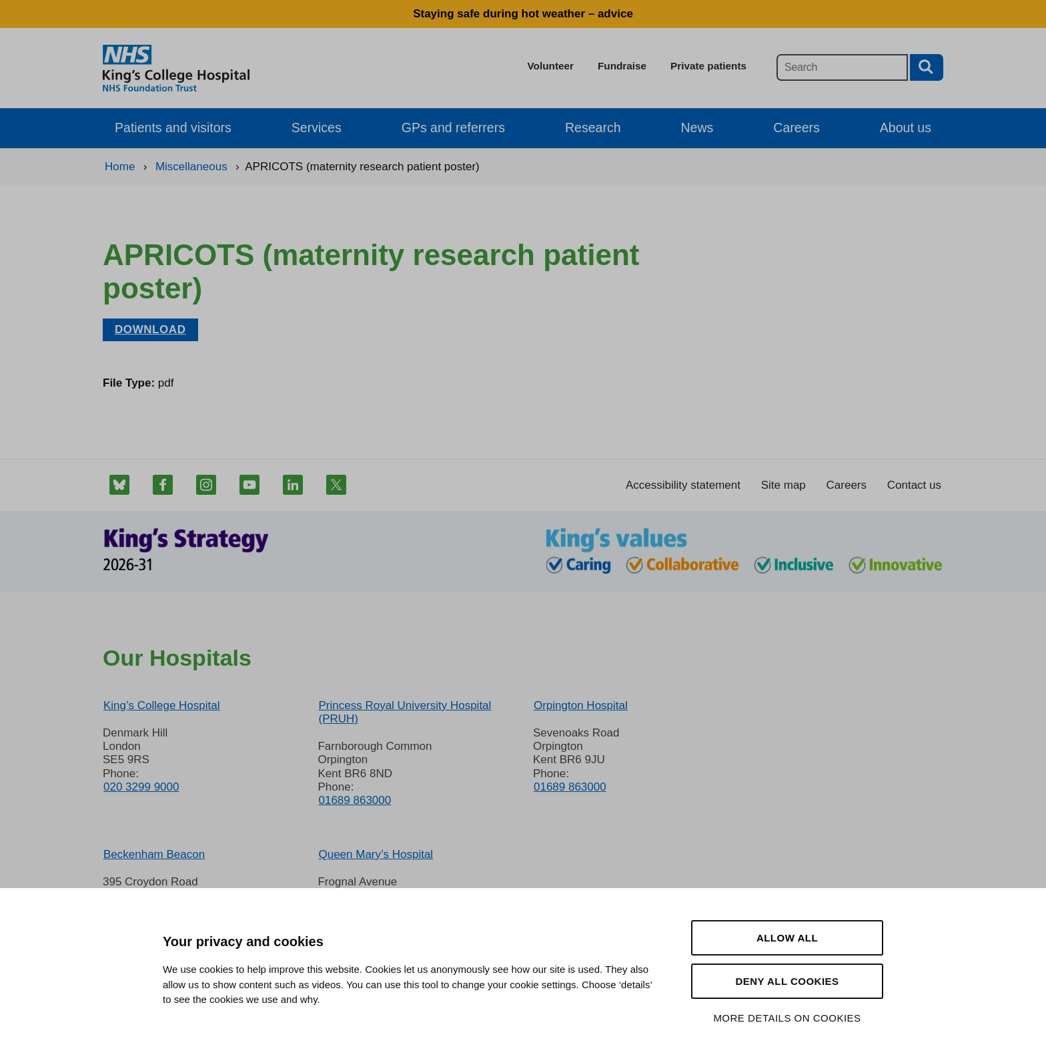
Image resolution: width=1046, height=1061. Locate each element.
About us (905, 127)
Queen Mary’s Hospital (375, 854)
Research (593, 127)
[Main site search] (842, 67)
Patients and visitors (173, 127)
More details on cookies (787, 1018)
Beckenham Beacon (154, 854)
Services (317, 127)
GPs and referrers (453, 127)
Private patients (708, 65)
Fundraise (622, 65)
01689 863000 (354, 800)
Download (150, 329)
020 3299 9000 (141, 787)
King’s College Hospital (161, 705)
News (697, 127)
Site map (783, 485)
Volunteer (551, 65)
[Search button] (926, 67)
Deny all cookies (787, 981)
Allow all (787, 937)
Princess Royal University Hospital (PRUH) (404, 712)
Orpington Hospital (581, 705)
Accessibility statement (683, 485)
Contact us (914, 485)
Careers (796, 127)
